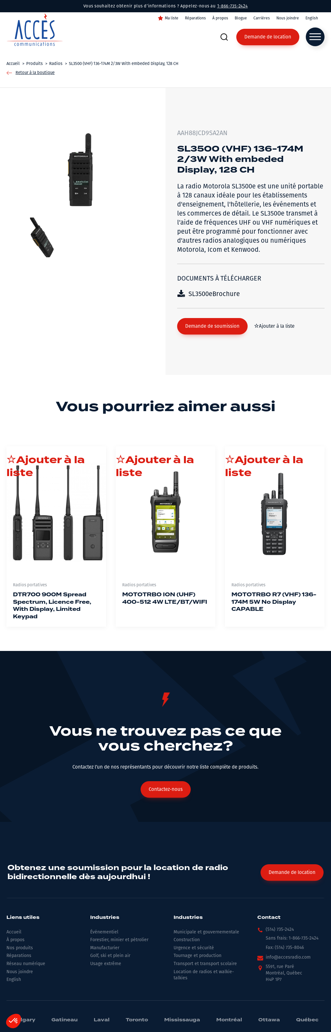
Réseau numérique (25, 963)
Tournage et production (197, 955)
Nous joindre (287, 18)
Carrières (261, 18)
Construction (187, 939)
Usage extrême (105, 963)
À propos (220, 18)
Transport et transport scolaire (205, 963)
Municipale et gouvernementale (206, 932)
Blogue (241, 18)
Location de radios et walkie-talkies (204, 975)
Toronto (137, 1020)
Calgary (24, 1020)
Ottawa (269, 1020)
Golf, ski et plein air (110, 955)
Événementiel (104, 932)
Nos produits (19, 948)
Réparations (195, 18)
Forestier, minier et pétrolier (119, 939)
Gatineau (64, 1020)
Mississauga (182, 1020)
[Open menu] (315, 36)
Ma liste (171, 18)
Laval (102, 1020)
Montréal (229, 1020)
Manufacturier (104, 948)
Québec (307, 1020)
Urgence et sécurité (194, 948)
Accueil (13, 932)
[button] (212, 326)
